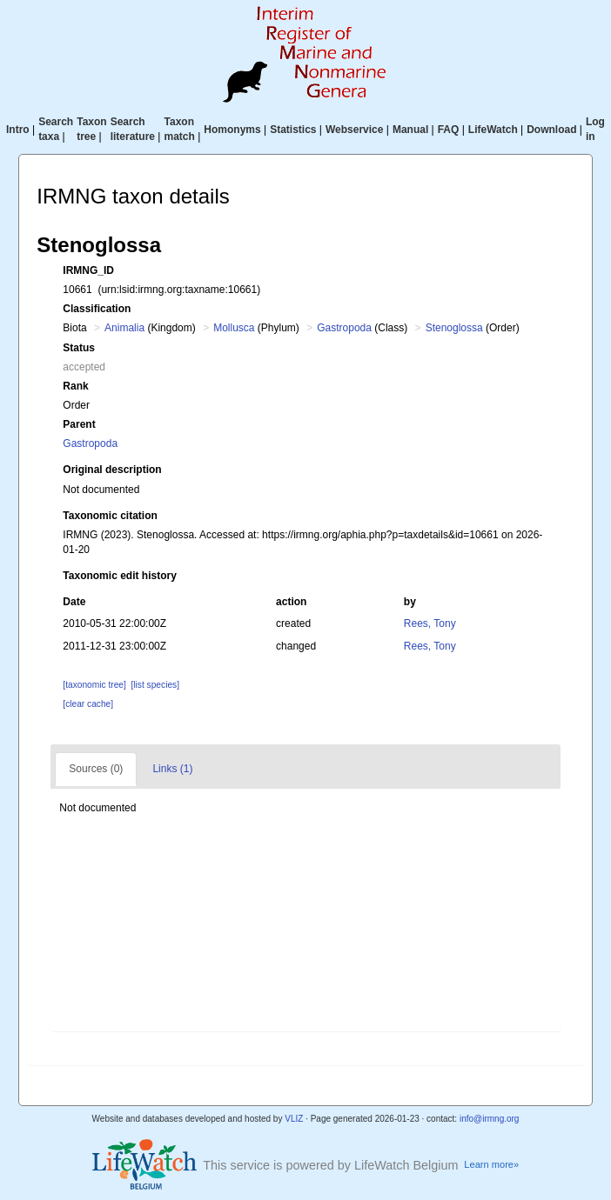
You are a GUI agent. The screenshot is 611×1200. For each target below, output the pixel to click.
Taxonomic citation (110, 516)
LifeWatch (493, 129)
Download (551, 129)
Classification (97, 309)
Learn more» (491, 1164)
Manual (410, 129)
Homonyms (232, 129)
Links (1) (172, 769)
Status (79, 348)
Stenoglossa (454, 328)
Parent (79, 424)
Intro (18, 129)
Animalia (124, 328)
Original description (112, 469)
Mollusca (233, 328)
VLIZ (294, 1118)
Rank (75, 386)
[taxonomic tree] (94, 685)
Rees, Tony (430, 623)
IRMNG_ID (88, 270)
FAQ (449, 129)
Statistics (293, 129)
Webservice (355, 129)
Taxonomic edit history (119, 576)
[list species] (155, 685)
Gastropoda (344, 328)
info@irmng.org (490, 1118)
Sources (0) (96, 769)
